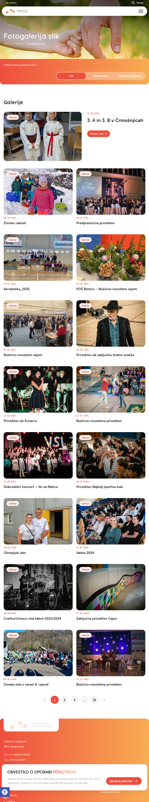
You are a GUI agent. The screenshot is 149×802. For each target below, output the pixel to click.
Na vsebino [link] (11, 2)
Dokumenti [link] (10, 795)
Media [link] (20, 43)
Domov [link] (8, 43)
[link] (98, 133)
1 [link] (54, 700)
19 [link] (94, 700)
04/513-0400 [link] (22, 754)
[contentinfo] (74, 389)
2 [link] (65, 700)
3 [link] (74, 700)
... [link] (84, 700)
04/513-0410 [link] (18, 759)
